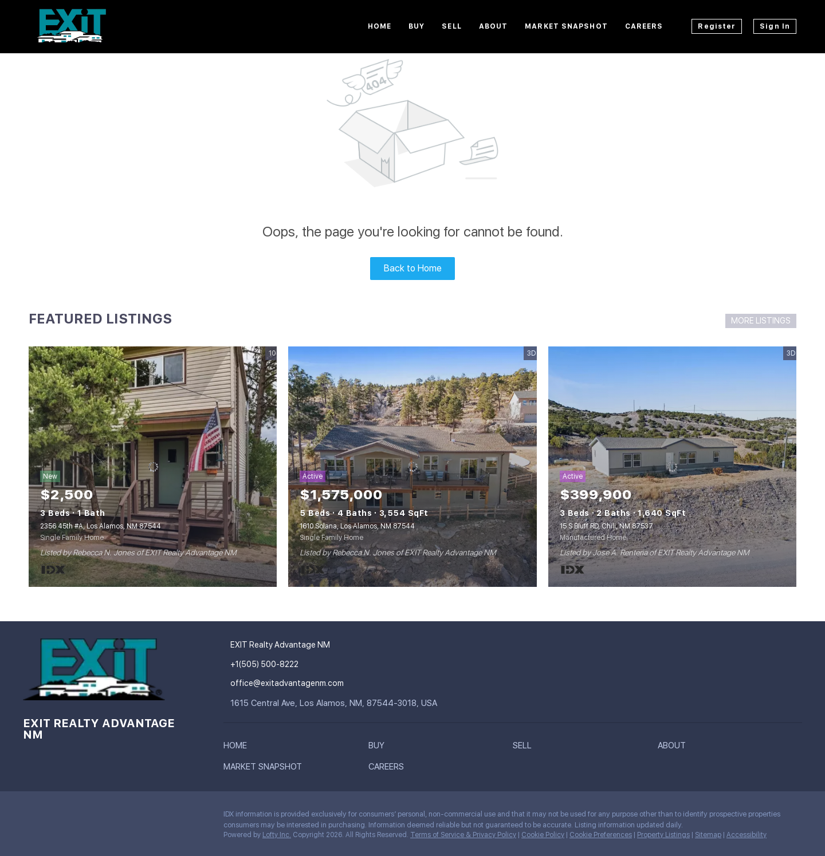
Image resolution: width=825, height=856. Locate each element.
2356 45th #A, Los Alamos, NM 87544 (100, 526)
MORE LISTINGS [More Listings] (761, 320)
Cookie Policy (542, 835)
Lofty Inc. (276, 835)
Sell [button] (451, 26)
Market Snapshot (566, 26)
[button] (238, 748)
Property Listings (663, 835)
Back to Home (413, 268)
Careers (644, 26)
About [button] (493, 26)
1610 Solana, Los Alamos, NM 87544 (357, 526)
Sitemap (708, 835)
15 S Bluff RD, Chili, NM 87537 (606, 526)
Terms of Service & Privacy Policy (463, 835)
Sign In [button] (775, 26)
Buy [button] (416, 26)
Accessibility (746, 835)
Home (379, 26)
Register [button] (717, 26)
